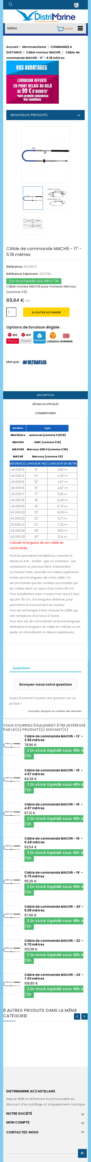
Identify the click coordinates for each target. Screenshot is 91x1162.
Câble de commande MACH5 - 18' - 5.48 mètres (53, 840)
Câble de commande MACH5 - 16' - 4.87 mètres (53, 806)
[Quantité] (11, 312)
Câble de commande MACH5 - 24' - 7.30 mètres (54, 977)
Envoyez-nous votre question (45, 684)
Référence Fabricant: (22, 274)
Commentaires (45, 413)
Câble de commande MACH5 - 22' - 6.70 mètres (53, 942)
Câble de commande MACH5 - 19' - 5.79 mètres (53, 874)
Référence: (14, 267)
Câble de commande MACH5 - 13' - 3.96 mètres (53, 738)
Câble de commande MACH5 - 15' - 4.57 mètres (53, 772)
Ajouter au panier (46, 312)
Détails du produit (45, 404)
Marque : (13, 362)
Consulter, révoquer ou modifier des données (55, 711)
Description (45, 395)
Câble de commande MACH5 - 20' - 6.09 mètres (53, 908)
